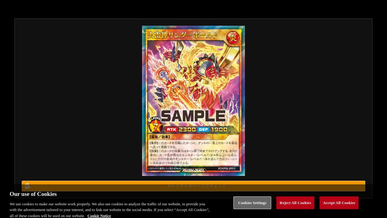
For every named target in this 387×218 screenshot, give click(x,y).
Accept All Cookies (339, 204)
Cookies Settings (252, 204)
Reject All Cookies (295, 204)
